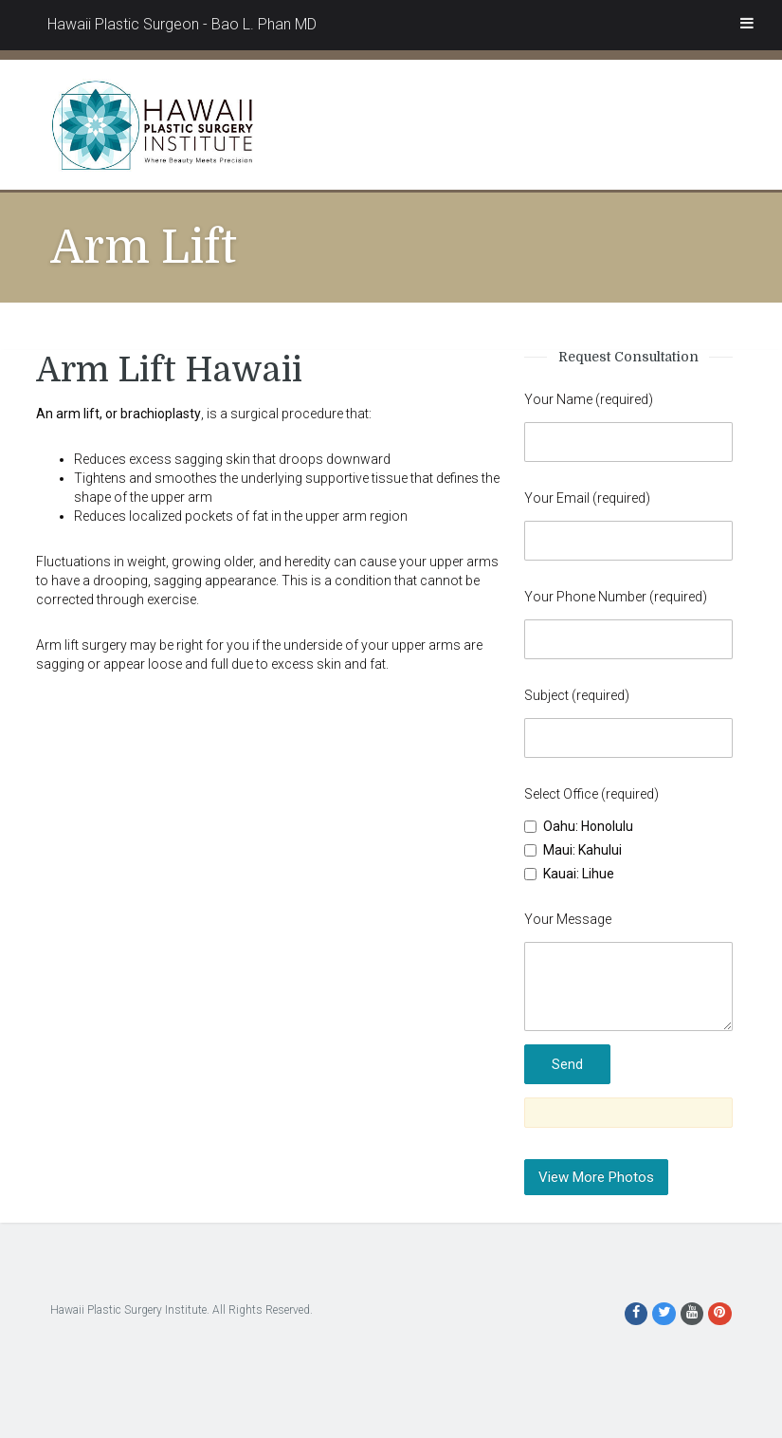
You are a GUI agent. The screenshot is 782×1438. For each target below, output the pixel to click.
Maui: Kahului (573, 849)
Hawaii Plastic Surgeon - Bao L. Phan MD (182, 24)
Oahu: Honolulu (578, 826)
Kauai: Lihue (569, 873)
